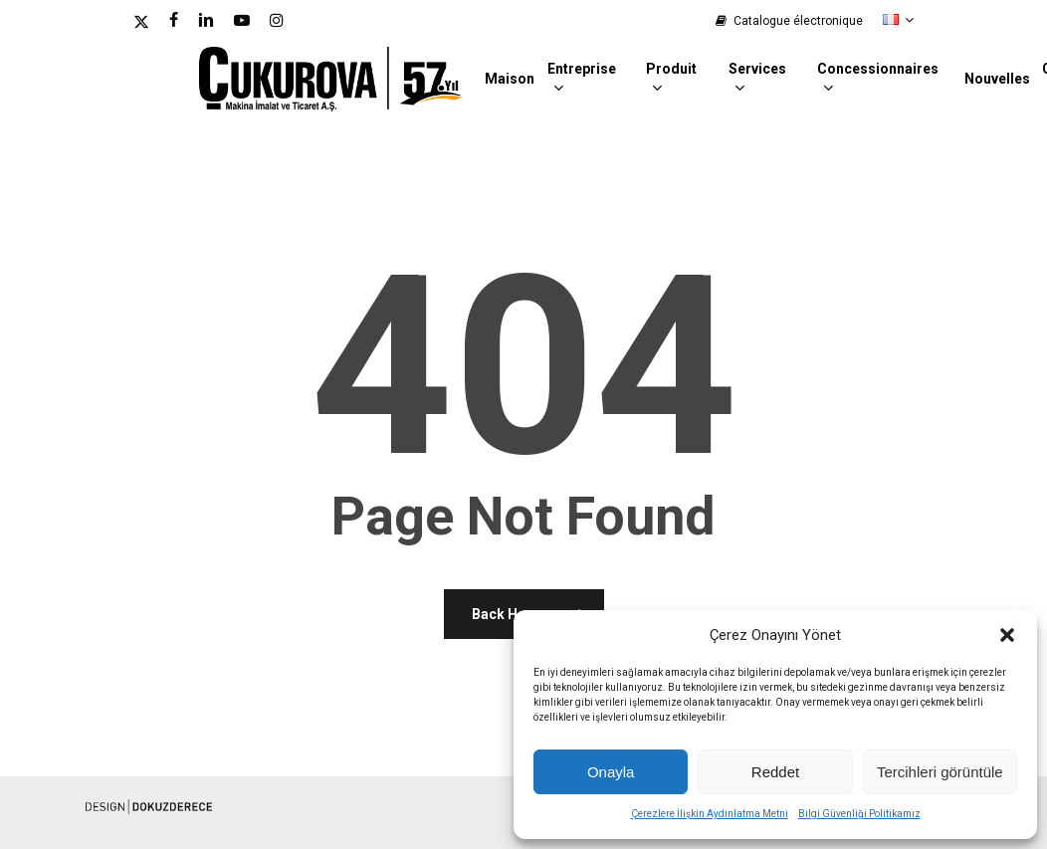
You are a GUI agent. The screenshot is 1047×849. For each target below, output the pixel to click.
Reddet (775, 771)
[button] (1007, 635)
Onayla (611, 771)
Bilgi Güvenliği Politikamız (859, 813)
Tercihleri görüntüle (940, 771)
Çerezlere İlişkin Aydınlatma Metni (709, 813)
